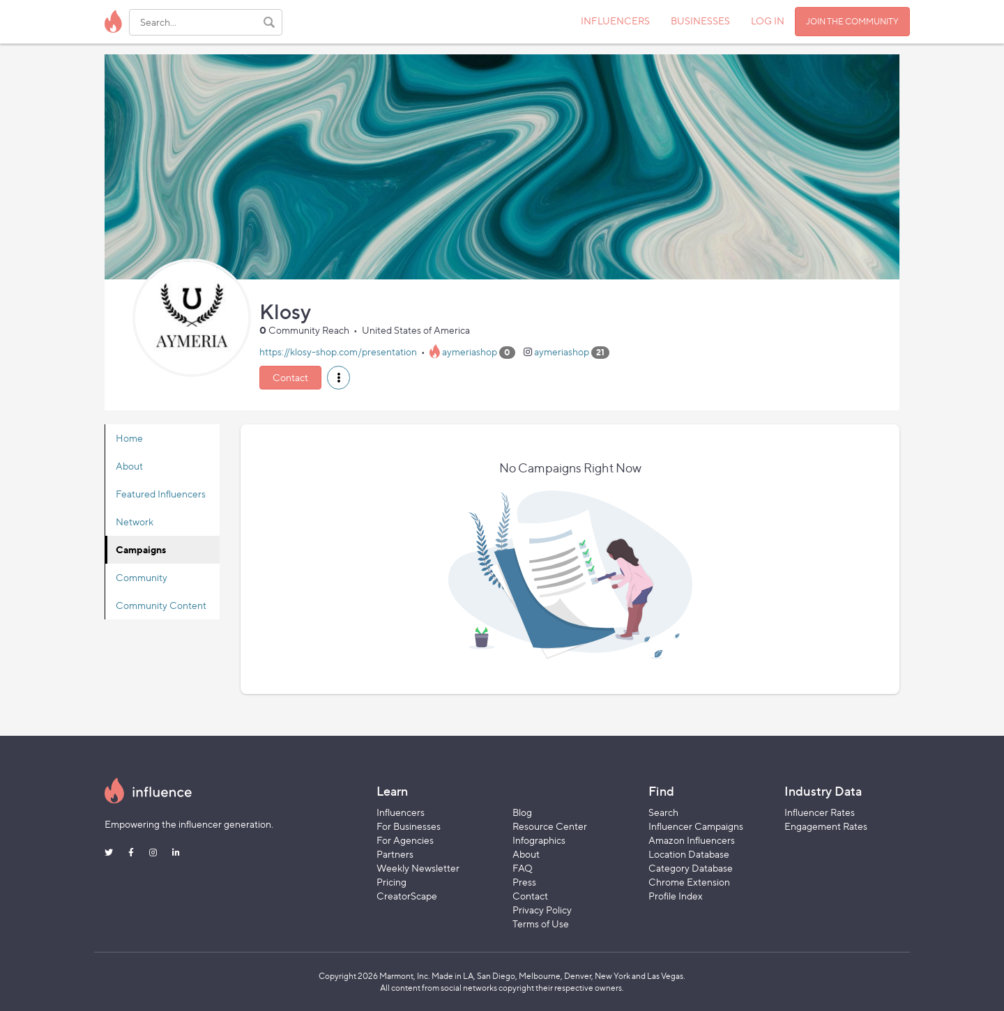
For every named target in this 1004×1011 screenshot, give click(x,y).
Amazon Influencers (691, 840)
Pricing (391, 882)
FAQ (522, 868)
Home (129, 438)
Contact (290, 377)
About (129, 466)
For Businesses (408, 826)
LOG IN (767, 20)
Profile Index (675, 896)
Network (134, 521)
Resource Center (549, 826)
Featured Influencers (161, 494)
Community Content (161, 605)
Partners (394, 854)
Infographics (538, 840)
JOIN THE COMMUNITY (852, 21)
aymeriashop (469, 351)
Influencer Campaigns (695, 826)
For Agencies (405, 840)
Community (141, 577)
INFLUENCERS (615, 20)
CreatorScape (406, 896)
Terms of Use (540, 923)
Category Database (690, 868)
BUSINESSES (700, 20)
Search (663, 812)
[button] (338, 377)
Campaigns (141, 549)
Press (524, 882)
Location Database (688, 854)
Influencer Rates (819, 812)
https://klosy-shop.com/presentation (338, 351)
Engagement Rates (825, 826)
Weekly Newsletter (417, 868)
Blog (522, 812)
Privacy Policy (542, 910)
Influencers (400, 812)
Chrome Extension (689, 882)
